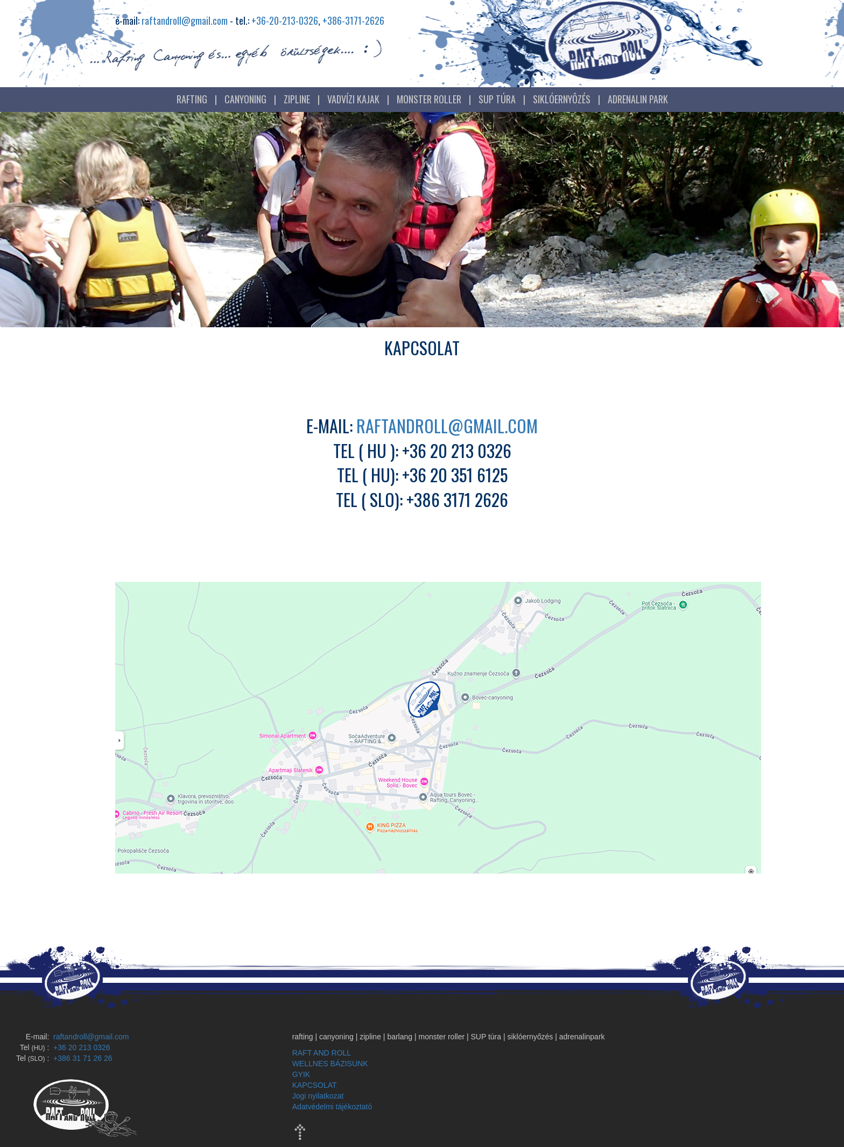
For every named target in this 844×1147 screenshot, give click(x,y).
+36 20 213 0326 (80, 1047)
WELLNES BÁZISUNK (330, 1063)
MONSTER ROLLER (429, 99)
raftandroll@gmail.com (185, 20)
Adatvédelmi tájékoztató (332, 1106)
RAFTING (192, 99)
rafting (302, 1036)
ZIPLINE (297, 99)
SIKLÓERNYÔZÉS (561, 99)
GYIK (301, 1074)
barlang (399, 1036)
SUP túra (486, 1036)
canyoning (336, 1036)
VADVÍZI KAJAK (353, 99)
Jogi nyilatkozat (318, 1096)
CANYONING (245, 99)
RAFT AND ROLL (321, 1053)
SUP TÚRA (497, 99)
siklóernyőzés (530, 1036)
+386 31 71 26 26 (81, 1058)
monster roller (442, 1036)
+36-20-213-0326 (284, 20)
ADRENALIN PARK (638, 99)
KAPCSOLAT (314, 1085)
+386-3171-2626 (353, 20)
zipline (370, 1036)
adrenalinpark (582, 1036)
